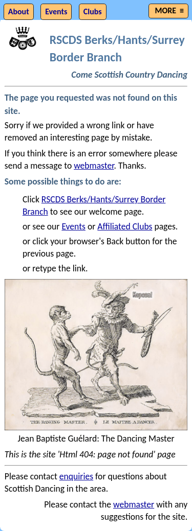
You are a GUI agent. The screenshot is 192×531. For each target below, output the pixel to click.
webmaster (94, 165)
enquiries (76, 476)
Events (73, 226)
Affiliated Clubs (124, 226)
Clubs (92, 11)
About (18, 11)
